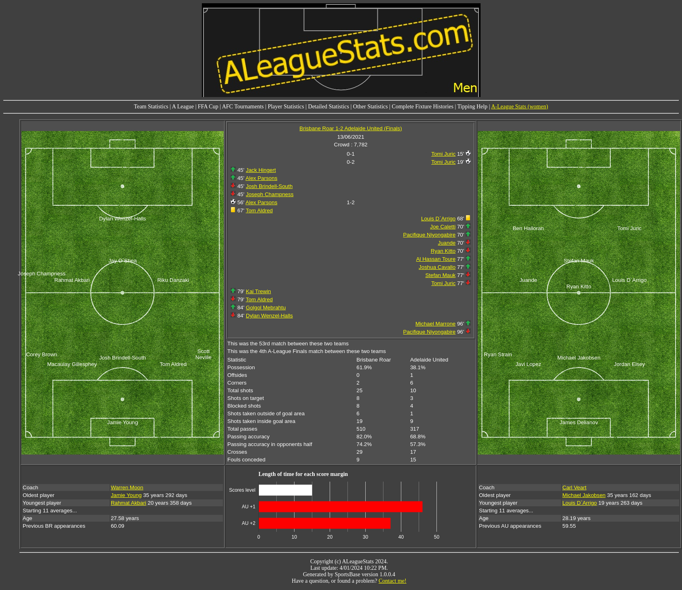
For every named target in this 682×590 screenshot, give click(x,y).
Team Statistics (151, 107)
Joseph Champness (270, 194)
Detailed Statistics (328, 107)
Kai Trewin (258, 291)
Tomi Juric (443, 154)
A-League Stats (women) (519, 107)
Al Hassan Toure (436, 259)
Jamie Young (126, 495)
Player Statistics (286, 107)
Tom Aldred (259, 210)
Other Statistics (370, 107)
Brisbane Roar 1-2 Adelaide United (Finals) (350, 128)
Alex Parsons (261, 178)
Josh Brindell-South (269, 186)
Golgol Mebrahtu (266, 308)
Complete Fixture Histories (422, 107)
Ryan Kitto (443, 251)
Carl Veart (574, 487)
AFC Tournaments (243, 107)
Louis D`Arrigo (438, 219)
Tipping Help (472, 107)
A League (183, 107)
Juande (446, 243)
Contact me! (393, 581)
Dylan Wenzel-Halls (269, 316)
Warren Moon (127, 487)
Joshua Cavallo (437, 267)
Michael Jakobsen (584, 495)
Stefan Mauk (440, 275)
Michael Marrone (435, 324)
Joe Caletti (442, 227)
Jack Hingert (261, 170)
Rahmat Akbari (128, 503)
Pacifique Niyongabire (429, 235)
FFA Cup (208, 107)
